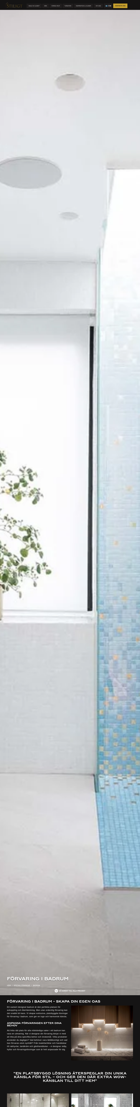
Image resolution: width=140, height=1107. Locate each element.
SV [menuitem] (109, 6)
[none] (108, 5)
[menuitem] (108, 5)
